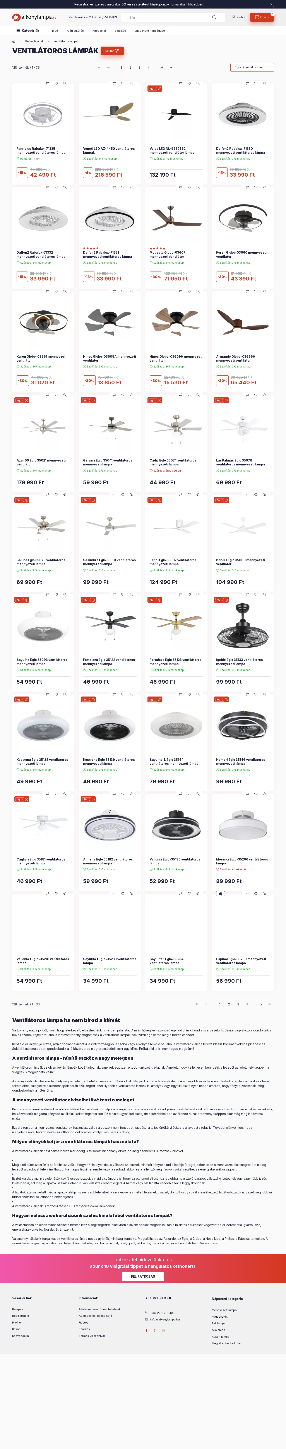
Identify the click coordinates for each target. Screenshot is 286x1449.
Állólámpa (218, 1330)
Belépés (17, 1309)
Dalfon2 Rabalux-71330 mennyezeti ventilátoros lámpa (240, 150)
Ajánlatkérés (75, 30)
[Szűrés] (112, 51)
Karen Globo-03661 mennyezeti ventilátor (41, 358)
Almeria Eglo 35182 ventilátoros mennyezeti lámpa (108, 861)
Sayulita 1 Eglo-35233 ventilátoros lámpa (110, 961)
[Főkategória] (13, 41)
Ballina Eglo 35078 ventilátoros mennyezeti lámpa (41, 562)
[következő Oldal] (162, 67)
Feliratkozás (143, 1276)
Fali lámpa (219, 1323)
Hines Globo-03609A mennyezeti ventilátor (109, 358)
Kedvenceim (20, 1336)
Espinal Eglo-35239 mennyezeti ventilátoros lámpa (241, 961)
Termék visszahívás (92, 1336)
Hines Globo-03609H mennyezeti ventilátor (176, 358)
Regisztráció (20, 1315)
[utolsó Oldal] (171, 67)
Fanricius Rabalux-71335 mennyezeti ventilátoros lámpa (41, 150)
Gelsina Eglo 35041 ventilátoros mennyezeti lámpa (107, 462)
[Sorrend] (252, 67)
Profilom (17, 1322)
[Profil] (238, 17)
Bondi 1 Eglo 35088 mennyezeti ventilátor (240, 562)
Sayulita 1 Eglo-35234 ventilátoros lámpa (166, 961)
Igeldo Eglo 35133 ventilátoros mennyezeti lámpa (239, 661)
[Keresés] (214, 17)
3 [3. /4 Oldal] (139, 67)
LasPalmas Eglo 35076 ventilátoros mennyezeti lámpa (240, 462)
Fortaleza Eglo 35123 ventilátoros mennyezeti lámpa (176, 661)
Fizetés (83, 1322)
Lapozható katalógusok (150, 30)
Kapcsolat (99, 30)
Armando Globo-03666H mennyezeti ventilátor (235, 358)
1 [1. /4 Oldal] (121, 67)
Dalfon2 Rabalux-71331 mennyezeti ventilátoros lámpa (107, 254)
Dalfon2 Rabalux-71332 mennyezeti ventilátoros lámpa (41, 254)
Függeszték (220, 1316)
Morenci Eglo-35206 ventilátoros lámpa (242, 861)
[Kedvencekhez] (56, 83)
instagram (164, 1330)
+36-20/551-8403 (104, 17)
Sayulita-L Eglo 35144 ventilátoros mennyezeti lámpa (174, 761)
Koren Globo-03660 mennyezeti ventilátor (241, 254)
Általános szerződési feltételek (100, 1309)
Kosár (16, 1329)
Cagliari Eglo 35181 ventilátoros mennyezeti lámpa (41, 861)
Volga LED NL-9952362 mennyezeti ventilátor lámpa (172, 150)
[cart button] (262, 17)
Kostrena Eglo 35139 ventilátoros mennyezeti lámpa (109, 761)
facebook (146, 1330)
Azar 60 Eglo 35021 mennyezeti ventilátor (41, 462)
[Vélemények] (92, 248)
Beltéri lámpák (34, 41)
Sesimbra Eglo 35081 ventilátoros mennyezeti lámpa (109, 562)
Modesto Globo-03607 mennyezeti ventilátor (167, 254)
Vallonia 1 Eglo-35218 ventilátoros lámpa (43, 961)
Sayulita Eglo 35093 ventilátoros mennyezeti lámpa (42, 661)
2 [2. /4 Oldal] (130, 67)
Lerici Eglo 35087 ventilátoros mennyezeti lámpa (173, 562)
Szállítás (120, 30)
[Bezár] (271, 4)
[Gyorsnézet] (65, 83)
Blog (55, 30)
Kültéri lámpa (220, 1336)
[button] (27, 30)
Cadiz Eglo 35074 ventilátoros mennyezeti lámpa (173, 462)
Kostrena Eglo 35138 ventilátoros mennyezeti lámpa (42, 761)
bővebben (195, 4)
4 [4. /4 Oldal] (149, 67)
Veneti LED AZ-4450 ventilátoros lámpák (109, 150)
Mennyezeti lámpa (224, 1310)
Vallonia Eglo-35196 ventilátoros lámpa (175, 861)
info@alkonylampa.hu (165, 1319)
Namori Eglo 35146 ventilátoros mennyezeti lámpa (240, 761)
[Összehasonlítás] (47, 83)
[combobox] (173, 17)
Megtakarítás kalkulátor (228, 1343)
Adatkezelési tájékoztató (95, 1315)
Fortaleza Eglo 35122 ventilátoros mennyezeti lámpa (109, 661)
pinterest (155, 1330)
